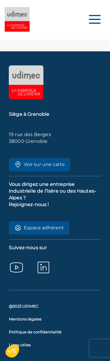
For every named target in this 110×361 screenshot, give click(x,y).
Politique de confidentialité (35, 332)
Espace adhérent (39, 227)
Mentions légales (25, 319)
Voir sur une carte (39, 164)
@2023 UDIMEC (23, 306)
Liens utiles (20, 345)
